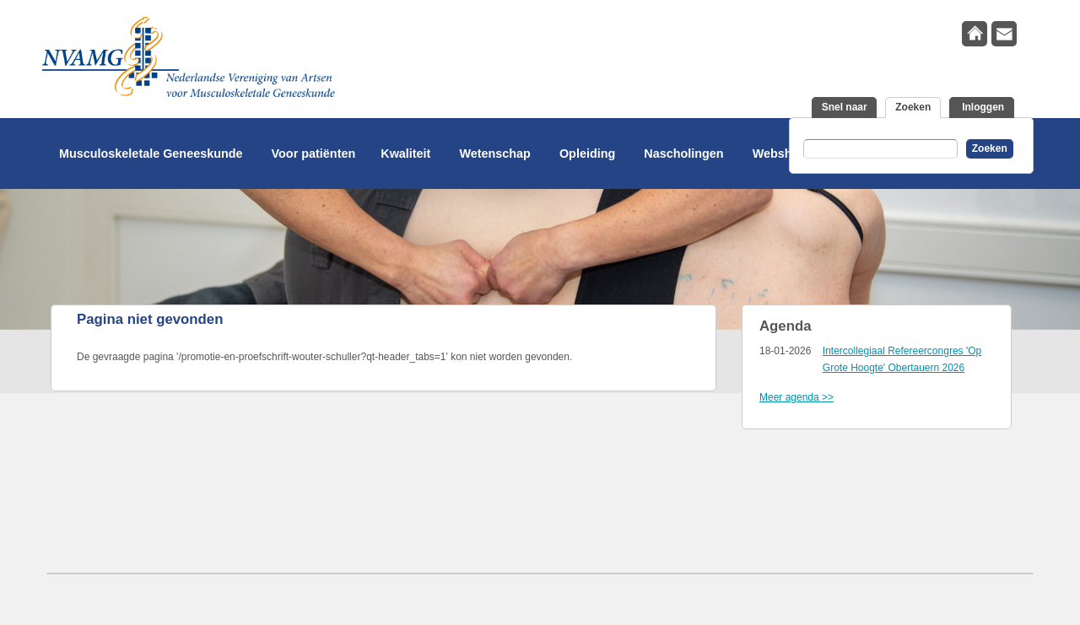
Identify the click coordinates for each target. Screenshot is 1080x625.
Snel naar (844, 107)
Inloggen (981, 107)
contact (1004, 33)
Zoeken (918, 106)
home (974, 33)
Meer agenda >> (796, 397)
